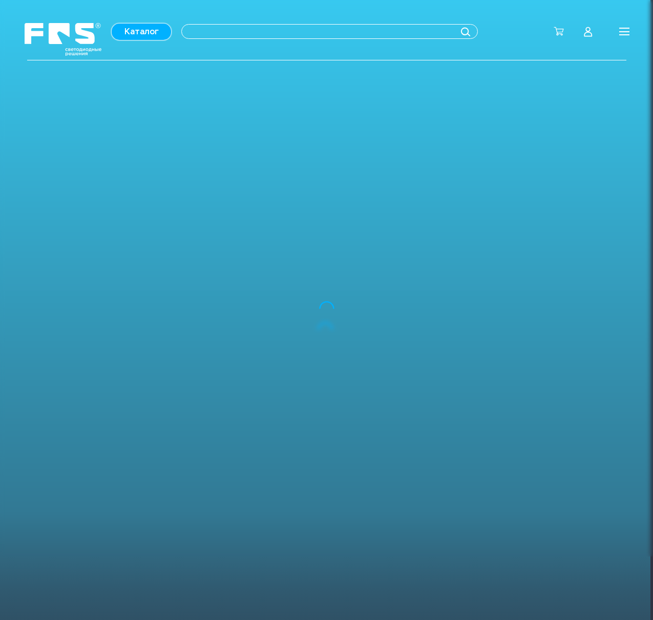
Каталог (141, 31)
